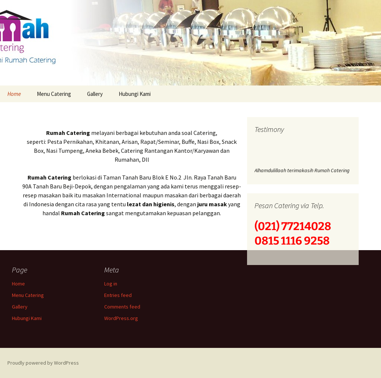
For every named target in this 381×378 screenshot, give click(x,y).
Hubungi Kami (135, 93)
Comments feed (122, 306)
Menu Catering (54, 93)
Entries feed (118, 295)
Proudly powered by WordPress (43, 362)
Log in (110, 283)
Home (14, 93)
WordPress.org (121, 318)
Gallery (95, 93)
